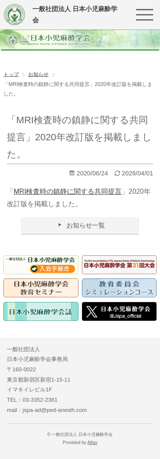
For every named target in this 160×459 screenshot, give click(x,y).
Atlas (92, 442)
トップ (11, 74)
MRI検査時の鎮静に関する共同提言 (68, 191)
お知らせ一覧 (80, 225)
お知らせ (38, 74)
